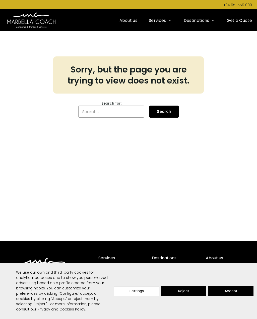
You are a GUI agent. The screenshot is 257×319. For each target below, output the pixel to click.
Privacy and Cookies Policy (61, 309)
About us (128, 20)
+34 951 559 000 (237, 5)
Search (164, 111)
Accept (231, 290)
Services (157, 20)
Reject (183, 290)
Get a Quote (239, 20)
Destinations (196, 20)
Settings (137, 290)
